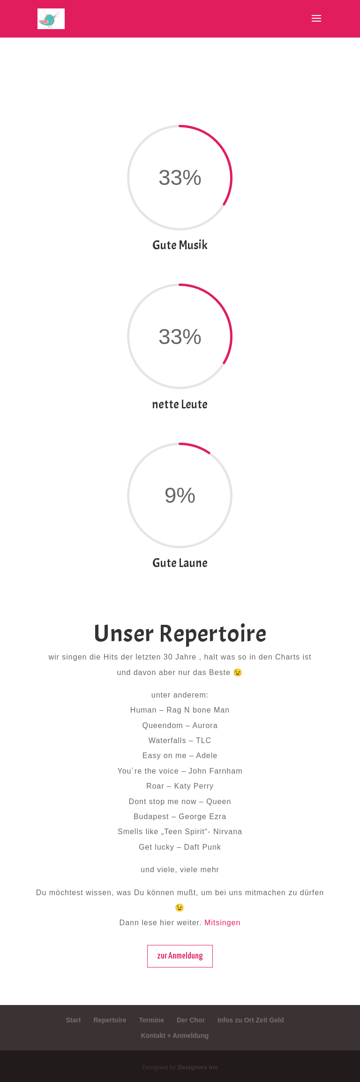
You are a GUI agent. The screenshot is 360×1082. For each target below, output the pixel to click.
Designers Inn (198, 1067)
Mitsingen (222, 923)
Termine (151, 1020)
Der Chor (191, 1020)
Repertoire (109, 1020)
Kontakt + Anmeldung (175, 1035)
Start (73, 1020)
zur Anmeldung (180, 956)
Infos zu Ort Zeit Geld (251, 1020)
